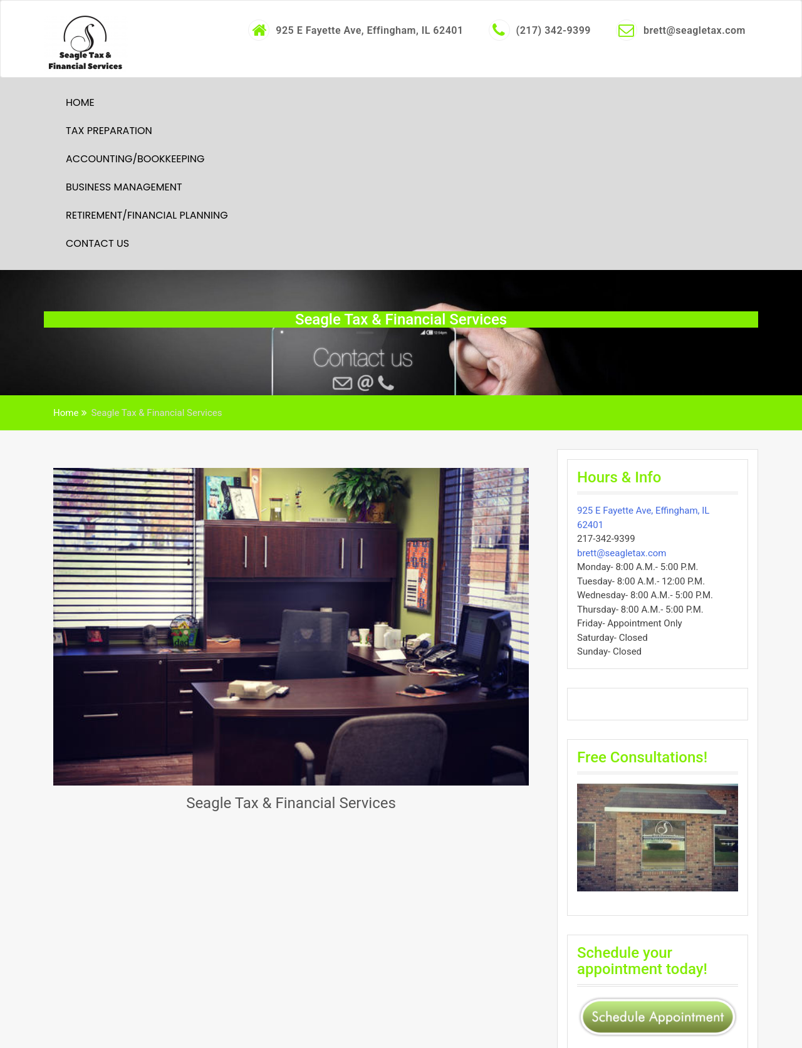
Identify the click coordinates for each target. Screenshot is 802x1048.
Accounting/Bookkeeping (135, 159)
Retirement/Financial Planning (147, 215)
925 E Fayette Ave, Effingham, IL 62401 (355, 30)
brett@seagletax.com (681, 30)
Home (80, 102)
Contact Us (97, 243)
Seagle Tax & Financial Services (291, 803)
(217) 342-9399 (540, 30)
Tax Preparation (109, 130)
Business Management (124, 187)
